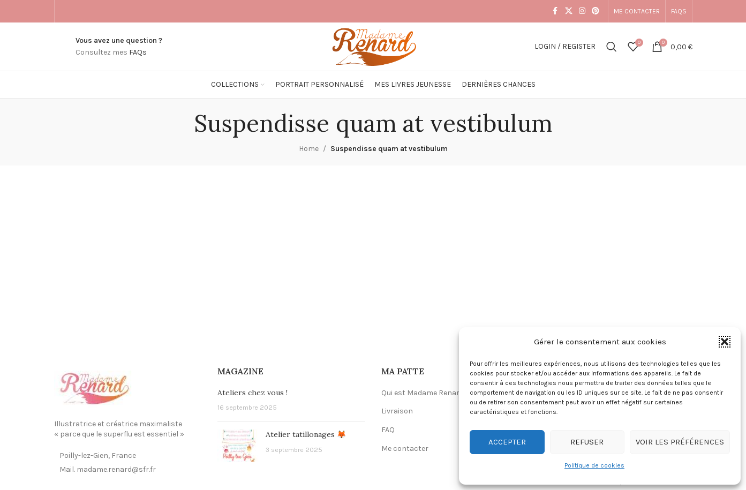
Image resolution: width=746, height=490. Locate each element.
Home (309, 148)
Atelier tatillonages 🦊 (306, 434)
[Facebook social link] (555, 11)
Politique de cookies (594, 465)
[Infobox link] (119, 47)
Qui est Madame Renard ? (425, 392)
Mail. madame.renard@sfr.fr (107, 469)
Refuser (587, 442)
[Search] (611, 46)
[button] (724, 341)
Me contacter (404, 448)
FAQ (388, 429)
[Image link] (94, 388)
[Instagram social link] (582, 11)
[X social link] (569, 11)
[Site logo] (373, 45)
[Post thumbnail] (237, 445)
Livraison (397, 411)
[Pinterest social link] (595, 11)
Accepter (507, 442)
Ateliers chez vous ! (252, 392)
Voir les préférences (680, 442)
